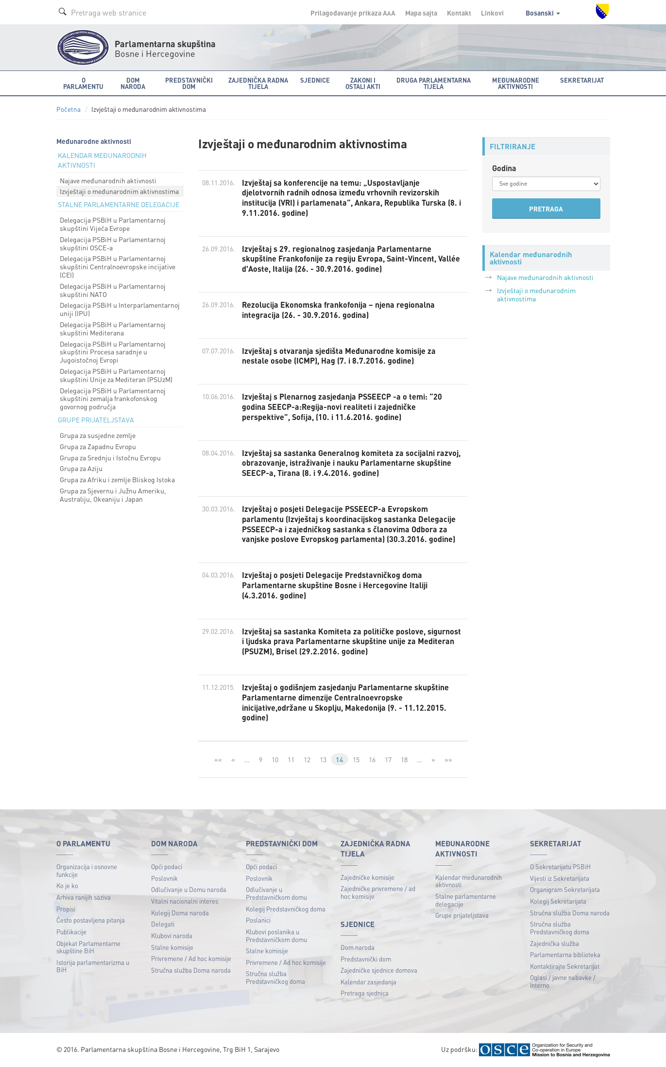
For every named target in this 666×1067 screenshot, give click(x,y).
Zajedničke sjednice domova (379, 970)
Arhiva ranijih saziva (83, 897)
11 (291, 759)
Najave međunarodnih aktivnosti (108, 180)
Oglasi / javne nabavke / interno (563, 981)
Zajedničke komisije (367, 877)
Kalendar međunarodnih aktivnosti (468, 881)
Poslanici (258, 920)
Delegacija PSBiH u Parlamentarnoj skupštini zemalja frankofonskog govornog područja (113, 398)
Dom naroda (358, 947)
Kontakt (459, 12)
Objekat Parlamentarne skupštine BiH (88, 947)
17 (388, 759)
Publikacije (71, 931)
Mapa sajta (421, 12)
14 (339, 759)
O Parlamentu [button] (83, 83)
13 (323, 759)
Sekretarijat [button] (582, 80)
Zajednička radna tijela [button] (258, 83)
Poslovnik (164, 878)
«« (218, 759)
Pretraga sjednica (365, 993)
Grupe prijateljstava (462, 915)
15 (356, 759)
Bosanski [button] (543, 12)
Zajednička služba (554, 943)
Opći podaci (166, 866)
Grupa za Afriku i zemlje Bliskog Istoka (117, 479)
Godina (504, 168)
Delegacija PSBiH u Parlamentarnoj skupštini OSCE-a (113, 243)
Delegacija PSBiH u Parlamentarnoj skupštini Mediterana (113, 328)
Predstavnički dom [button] (189, 83)
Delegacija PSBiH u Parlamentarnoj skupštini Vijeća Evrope (113, 223)
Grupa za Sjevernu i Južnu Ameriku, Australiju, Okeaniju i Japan (113, 494)
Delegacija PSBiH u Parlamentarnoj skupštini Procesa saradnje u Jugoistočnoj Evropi (113, 352)
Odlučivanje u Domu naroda (188, 889)
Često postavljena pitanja (90, 920)
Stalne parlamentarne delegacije (465, 900)
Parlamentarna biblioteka (565, 954)
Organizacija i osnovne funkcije (86, 870)
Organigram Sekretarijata (565, 889)
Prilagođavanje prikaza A (352, 12)
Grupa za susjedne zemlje (98, 435)
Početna (68, 109)
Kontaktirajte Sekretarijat (564, 966)
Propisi (65, 909)
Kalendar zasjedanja (368, 982)
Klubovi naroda (171, 935)
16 (372, 759)
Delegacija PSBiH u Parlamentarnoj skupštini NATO (113, 289)
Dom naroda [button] (132, 83)
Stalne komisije (172, 947)
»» (448, 759)
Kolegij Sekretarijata (558, 901)
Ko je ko (67, 885)
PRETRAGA (546, 208)
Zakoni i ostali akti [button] (362, 83)
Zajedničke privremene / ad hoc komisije (378, 892)
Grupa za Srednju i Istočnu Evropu (110, 457)
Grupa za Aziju (81, 468)
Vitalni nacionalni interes (184, 901)
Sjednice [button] (315, 80)
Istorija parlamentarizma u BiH (92, 966)
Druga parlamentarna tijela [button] (433, 83)
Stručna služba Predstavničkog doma (275, 977)
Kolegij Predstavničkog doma (285, 909)
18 (404, 759)
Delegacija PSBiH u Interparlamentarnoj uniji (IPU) (120, 308)
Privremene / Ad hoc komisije (191, 958)
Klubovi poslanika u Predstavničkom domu (276, 935)
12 (307, 759)
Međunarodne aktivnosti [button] (515, 83)
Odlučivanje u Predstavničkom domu (276, 893)
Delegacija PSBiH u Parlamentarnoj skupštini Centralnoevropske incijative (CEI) (117, 266)
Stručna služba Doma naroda (191, 970)
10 (275, 759)
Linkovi (492, 12)
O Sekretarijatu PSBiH (560, 866)
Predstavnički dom (366, 959)
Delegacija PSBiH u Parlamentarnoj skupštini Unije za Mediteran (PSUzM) (116, 375)
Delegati (162, 924)
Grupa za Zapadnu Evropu (98, 446)
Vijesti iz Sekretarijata (559, 878)
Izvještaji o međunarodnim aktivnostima (119, 191)
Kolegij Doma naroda (180, 913)
